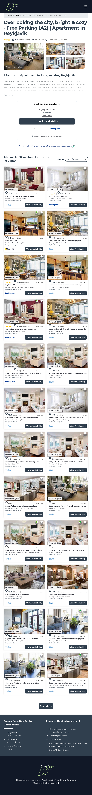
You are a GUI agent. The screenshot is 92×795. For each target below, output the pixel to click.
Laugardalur (63, 15)
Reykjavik (51, 15)
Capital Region (39, 15)
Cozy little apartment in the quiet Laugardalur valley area (63, 730)
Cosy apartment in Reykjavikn (61, 594)
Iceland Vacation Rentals (14, 747)
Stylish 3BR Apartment (15, 285)
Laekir (59, 377)
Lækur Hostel (11, 241)
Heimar (15, 333)
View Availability (34, 205)
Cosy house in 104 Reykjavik (17, 594)
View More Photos (14, 67)
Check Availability (47, 121)
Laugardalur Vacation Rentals (14, 734)
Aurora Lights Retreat (58, 196)
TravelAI (45, 780)
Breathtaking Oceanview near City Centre (66, 550)
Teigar (59, 200)
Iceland (28, 15)
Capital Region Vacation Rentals (14, 740)
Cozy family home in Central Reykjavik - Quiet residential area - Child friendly (68, 744)
